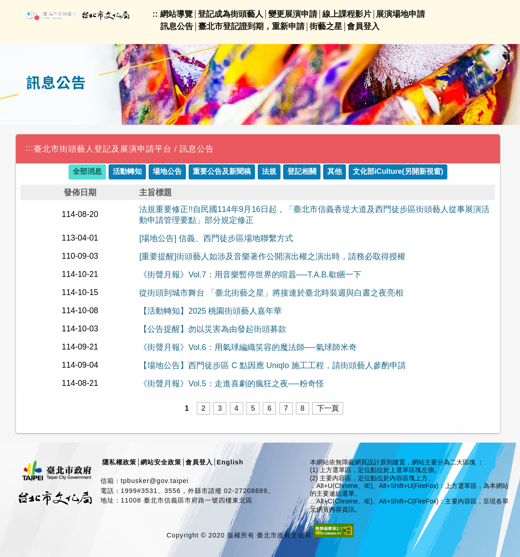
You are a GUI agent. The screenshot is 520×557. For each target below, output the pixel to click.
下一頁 (328, 408)
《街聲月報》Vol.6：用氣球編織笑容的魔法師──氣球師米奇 (247, 347)
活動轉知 (127, 171)
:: (155, 14)
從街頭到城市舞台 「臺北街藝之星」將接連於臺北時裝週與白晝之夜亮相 (271, 292)
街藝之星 (326, 26)
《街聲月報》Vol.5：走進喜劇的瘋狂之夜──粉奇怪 (231, 383)
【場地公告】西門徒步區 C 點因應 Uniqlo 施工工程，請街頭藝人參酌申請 (272, 365)
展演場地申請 (400, 14)
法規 (269, 171)
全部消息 (87, 171)
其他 (334, 171)
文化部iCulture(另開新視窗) (398, 171)
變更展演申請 (292, 14)
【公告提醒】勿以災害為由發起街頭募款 (212, 329)
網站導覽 (176, 14)
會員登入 (363, 26)
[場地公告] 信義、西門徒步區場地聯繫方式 (216, 238)
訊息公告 (176, 26)
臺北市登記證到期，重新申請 (251, 26)
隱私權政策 (119, 462)
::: (29, 148)
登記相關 (301, 171)
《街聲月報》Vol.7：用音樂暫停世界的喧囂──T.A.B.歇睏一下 (250, 274)
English (230, 462)
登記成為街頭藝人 (230, 14)
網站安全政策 (160, 462)
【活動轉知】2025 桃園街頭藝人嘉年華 (210, 310)
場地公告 (167, 171)
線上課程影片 (346, 14)
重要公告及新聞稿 (222, 171)
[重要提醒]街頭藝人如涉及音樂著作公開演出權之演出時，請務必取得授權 (272, 256)
